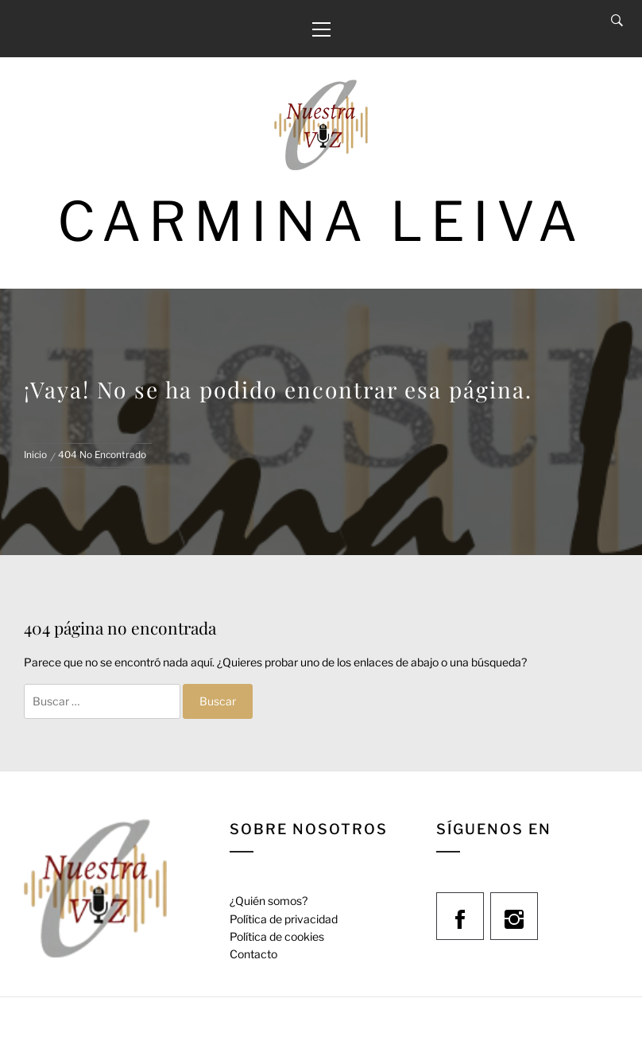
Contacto (253, 954)
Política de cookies (277, 936)
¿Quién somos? (268, 900)
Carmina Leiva (321, 221)
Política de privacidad (284, 919)
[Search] (617, 20)
